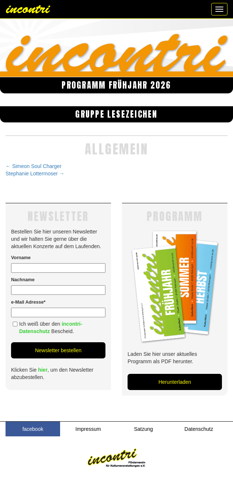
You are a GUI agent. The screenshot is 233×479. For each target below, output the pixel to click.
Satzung (143, 429)
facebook (33, 429)
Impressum (88, 429)
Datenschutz (198, 429)
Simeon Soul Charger (34, 166)
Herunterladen (175, 382)
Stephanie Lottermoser (35, 173)
